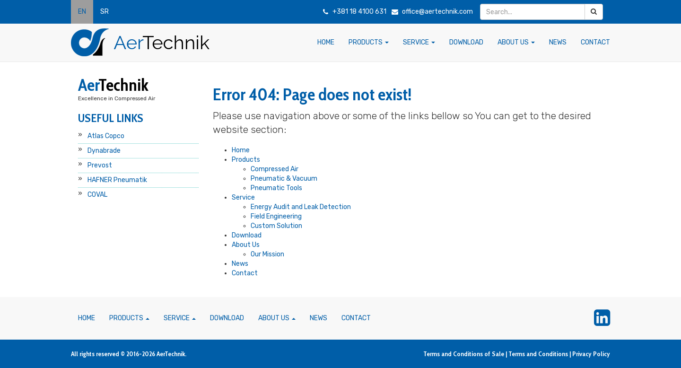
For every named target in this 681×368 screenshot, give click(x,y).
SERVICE (419, 42)
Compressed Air (274, 169)
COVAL (97, 195)
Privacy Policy (591, 354)
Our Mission (267, 254)
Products (246, 160)
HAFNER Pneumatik (117, 180)
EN (82, 12)
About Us (246, 245)
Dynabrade (104, 151)
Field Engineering (276, 216)
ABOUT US (516, 42)
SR (104, 12)
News (240, 264)
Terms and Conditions (538, 354)
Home (241, 150)
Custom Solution (276, 226)
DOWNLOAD (466, 42)
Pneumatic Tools (276, 188)
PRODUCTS (369, 42)
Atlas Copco (105, 136)
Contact (245, 273)
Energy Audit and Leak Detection (301, 207)
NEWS (558, 42)
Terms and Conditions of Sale (463, 354)
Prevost (99, 165)
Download (247, 235)
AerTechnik (171, 354)
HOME (325, 42)
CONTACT (595, 42)
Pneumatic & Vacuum (284, 179)
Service (243, 197)
